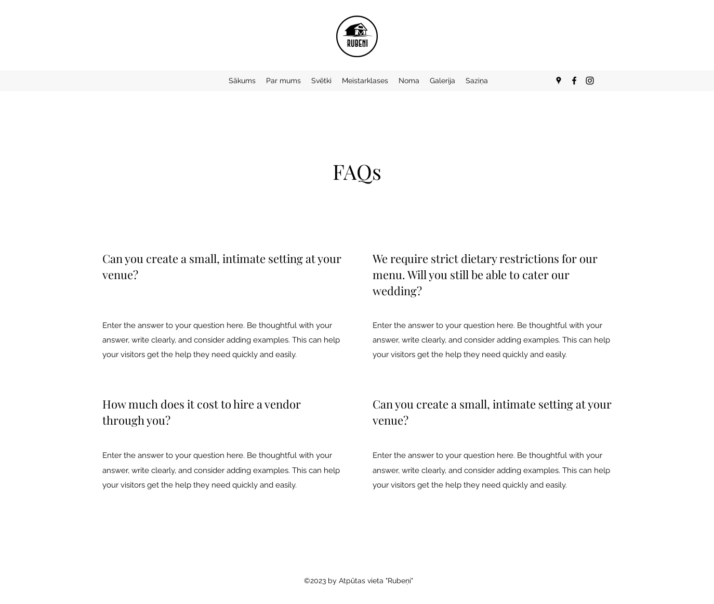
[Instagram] (590, 80)
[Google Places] (558, 80)
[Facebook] (574, 80)
